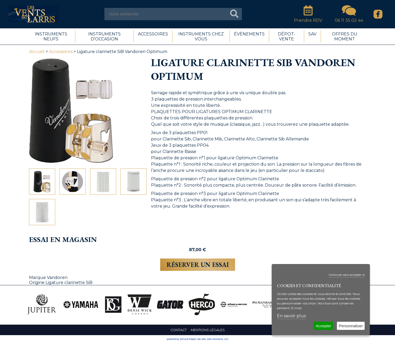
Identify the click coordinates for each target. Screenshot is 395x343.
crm (226, 339)
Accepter (323, 326)
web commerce (215, 339)
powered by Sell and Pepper (181, 339)
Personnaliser (351, 326)
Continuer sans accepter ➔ (347, 275)
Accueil (36, 51)
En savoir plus (291, 315)
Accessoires (61, 51)
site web (201, 339)
